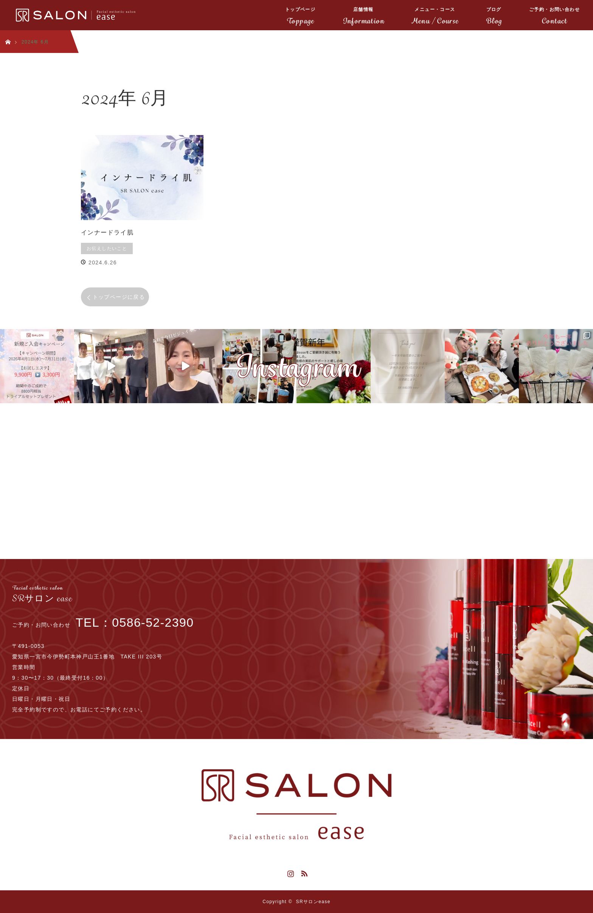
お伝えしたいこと (107, 248)
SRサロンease (313, 901)
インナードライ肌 (107, 232)
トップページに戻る (119, 297)
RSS (303, 872)
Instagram (289, 872)
